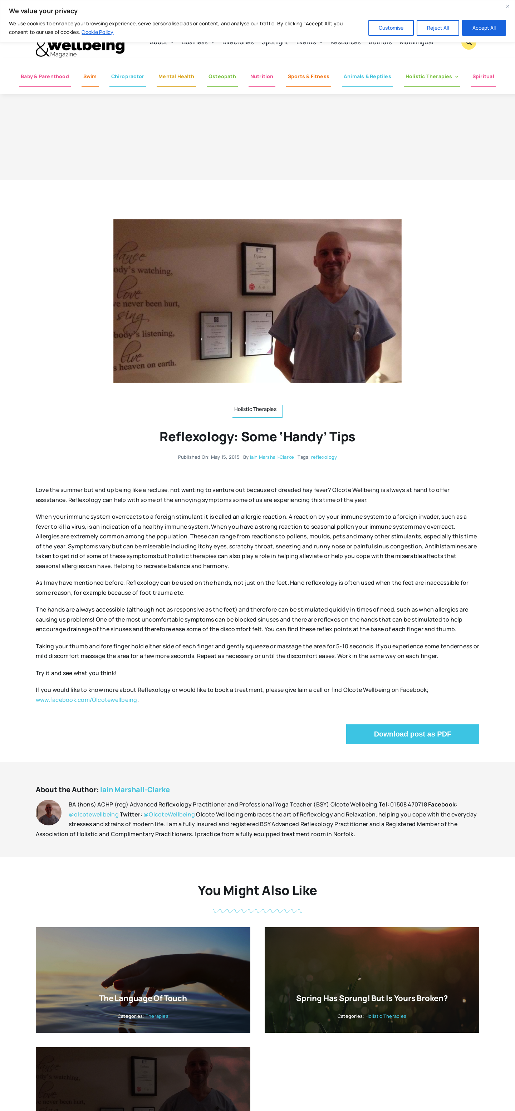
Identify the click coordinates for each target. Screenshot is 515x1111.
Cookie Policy (97, 32)
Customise (391, 27)
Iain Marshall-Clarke (272, 457)
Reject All (438, 27)
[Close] (507, 6)
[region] (257, 21)
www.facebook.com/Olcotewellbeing (86, 700)
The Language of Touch (143, 998)
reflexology (324, 457)
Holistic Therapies (386, 1016)
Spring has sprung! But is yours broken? (371, 998)
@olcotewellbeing (94, 814)
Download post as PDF (413, 734)
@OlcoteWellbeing (169, 814)
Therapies (157, 1016)
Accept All (484, 27)
